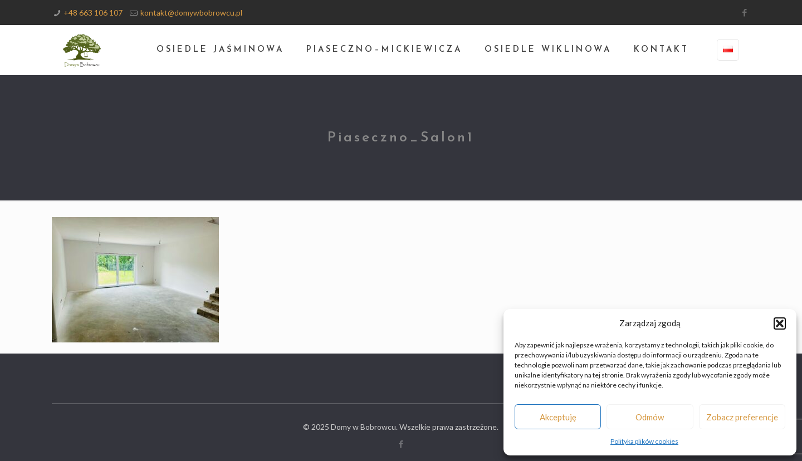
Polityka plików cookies (644, 441)
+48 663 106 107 (93, 12)
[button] (779, 323)
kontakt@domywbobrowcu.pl (191, 12)
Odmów (649, 417)
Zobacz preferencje (742, 417)
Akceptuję (558, 417)
